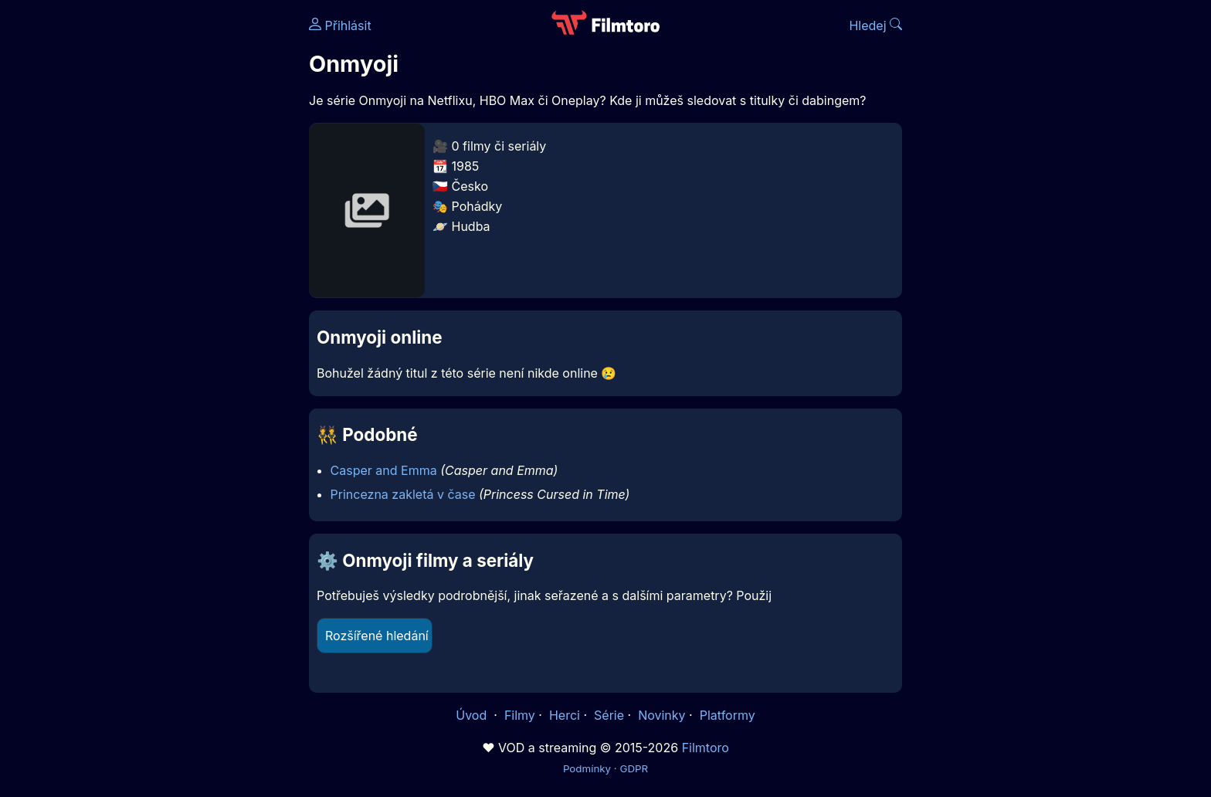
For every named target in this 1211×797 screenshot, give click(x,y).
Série (609, 715)
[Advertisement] (196, 238)
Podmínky (587, 768)
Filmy (519, 715)
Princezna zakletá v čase (403, 494)
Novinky (661, 715)
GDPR (633, 768)
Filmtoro (705, 747)
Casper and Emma (384, 470)
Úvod (473, 715)
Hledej (875, 25)
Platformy (727, 715)
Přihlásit (340, 25)
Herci (564, 715)
